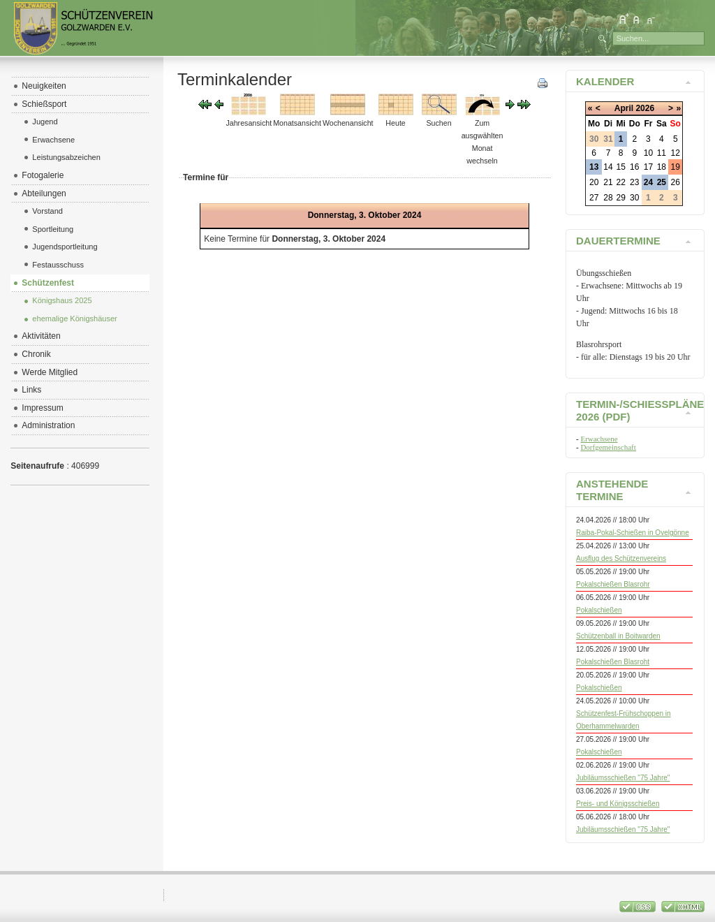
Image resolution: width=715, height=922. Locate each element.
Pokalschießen (599, 610)
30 (634, 198)
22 (621, 182)
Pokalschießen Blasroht (612, 662)
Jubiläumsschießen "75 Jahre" (623, 778)
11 (661, 153)
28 (607, 198)
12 (675, 153)
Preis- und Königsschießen (618, 803)
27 (593, 198)
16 (634, 167)
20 (593, 182)
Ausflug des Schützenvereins (621, 558)
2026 (644, 108)
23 (634, 182)
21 (607, 182)
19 (675, 167)
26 (675, 182)
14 (607, 167)
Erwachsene (598, 438)
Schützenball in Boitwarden (618, 636)
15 (621, 167)
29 (621, 198)
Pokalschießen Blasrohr (613, 584)
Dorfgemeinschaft (607, 447)
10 (648, 153)
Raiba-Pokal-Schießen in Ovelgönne (632, 532)
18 (661, 167)
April (623, 108)
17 (648, 167)
